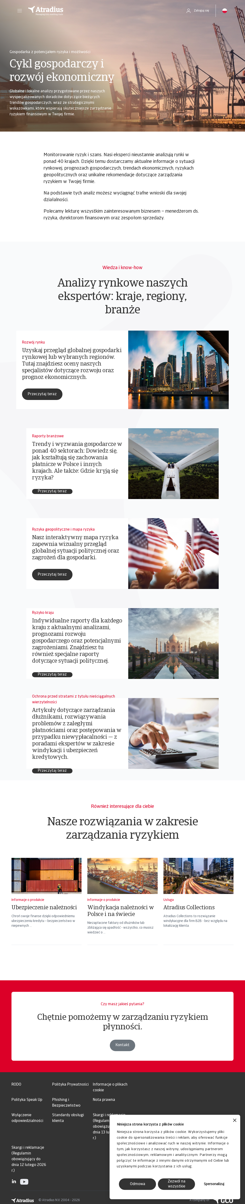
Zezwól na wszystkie (176, 1184)
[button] (19, 11)
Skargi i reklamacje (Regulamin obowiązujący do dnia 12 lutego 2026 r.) (28, 1159)
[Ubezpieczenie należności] (46, 907)
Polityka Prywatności (70, 1085)
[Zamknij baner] (234, 1121)
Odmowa (137, 1184)
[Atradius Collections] (198, 907)
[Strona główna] (102, 11)
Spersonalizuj (214, 1184)
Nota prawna (104, 1100)
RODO (16, 1085)
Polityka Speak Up (26, 1100)
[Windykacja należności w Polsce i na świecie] (122, 907)
